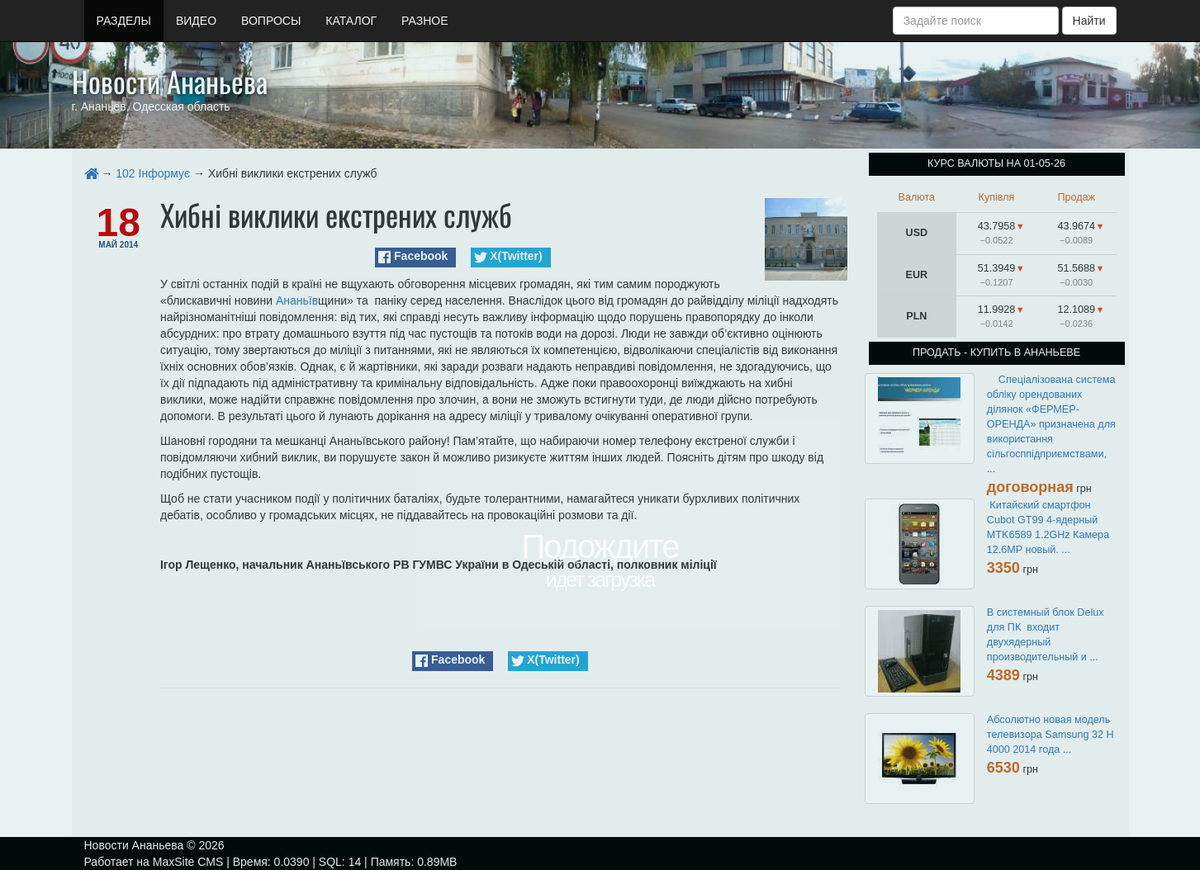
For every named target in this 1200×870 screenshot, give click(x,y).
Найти (1089, 20)
